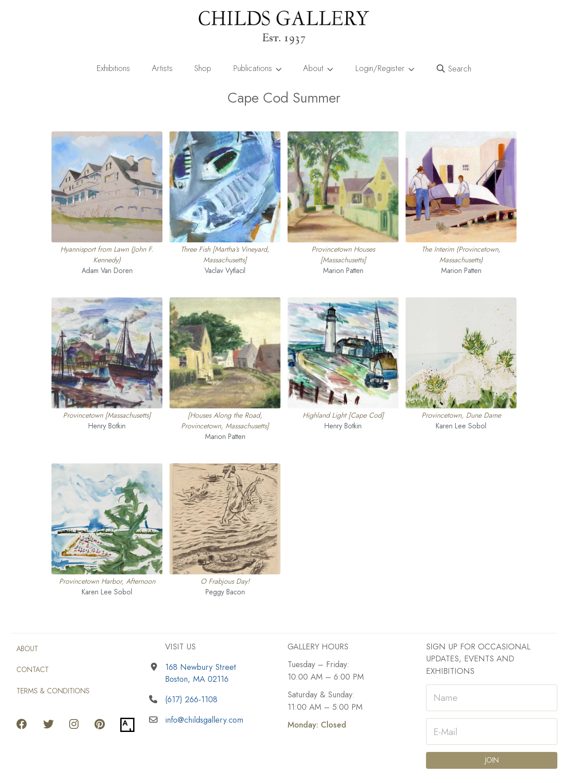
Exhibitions (113, 68)
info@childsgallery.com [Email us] (204, 720)
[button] (454, 69)
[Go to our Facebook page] (22, 725)
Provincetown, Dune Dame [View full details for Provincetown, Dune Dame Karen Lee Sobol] (461, 415)
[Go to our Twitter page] (48, 725)
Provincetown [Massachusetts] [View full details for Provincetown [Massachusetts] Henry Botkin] (107, 415)
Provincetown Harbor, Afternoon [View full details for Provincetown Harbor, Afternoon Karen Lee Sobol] (107, 581)
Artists (162, 68)
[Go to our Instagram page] (73, 725)
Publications (257, 68)
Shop (202, 68)
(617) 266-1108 (191, 699)
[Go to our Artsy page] (127, 725)
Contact (32, 669)
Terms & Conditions (53, 691)
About (318, 68)
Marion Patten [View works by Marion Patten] (343, 270)
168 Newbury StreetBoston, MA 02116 (200, 673)
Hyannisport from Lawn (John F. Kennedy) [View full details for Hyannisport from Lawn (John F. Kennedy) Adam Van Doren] (107, 254)
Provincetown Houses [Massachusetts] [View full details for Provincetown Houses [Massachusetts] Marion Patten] (343, 254)
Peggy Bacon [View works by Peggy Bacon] (225, 592)
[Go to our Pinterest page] (99, 725)
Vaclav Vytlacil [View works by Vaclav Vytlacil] (225, 270)
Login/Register (384, 68)
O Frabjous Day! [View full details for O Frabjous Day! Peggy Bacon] (225, 581)
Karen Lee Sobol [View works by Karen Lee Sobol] (461, 426)
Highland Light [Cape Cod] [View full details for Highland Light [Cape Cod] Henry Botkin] (343, 415)
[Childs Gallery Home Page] (284, 27)
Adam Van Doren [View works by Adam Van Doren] (107, 270)
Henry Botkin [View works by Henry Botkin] (107, 426)
